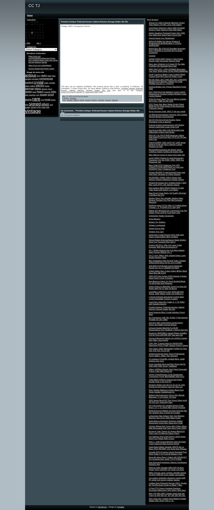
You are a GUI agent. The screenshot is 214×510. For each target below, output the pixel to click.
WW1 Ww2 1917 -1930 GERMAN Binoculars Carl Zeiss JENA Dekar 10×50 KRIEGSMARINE (168, 70)
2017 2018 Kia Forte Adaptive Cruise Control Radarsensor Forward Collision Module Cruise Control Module (167, 94)
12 (32, 32)
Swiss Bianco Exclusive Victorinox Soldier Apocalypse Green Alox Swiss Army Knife (166, 422)
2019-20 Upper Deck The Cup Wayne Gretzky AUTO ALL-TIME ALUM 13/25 (167, 100)
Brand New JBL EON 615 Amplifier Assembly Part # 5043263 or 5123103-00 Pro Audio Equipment (167, 51)
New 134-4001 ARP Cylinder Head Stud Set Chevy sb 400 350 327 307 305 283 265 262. (167, 494)
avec (44, 75)
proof (51, 94)
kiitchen (94, 100)
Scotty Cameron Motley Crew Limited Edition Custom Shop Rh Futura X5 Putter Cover (167, 75)
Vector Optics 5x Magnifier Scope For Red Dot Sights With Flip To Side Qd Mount (168, 288)
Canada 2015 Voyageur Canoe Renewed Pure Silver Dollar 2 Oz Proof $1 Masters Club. (168, 453)
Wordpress (102, 507)
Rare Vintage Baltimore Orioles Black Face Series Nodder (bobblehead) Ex (166, 391)
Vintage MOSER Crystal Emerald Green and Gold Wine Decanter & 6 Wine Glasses (167, 173)
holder (82, 100)
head (34, 92)
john (53, 91)
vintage (33, 111)
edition (32, 86)
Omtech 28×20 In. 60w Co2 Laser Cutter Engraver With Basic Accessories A (165, 246)
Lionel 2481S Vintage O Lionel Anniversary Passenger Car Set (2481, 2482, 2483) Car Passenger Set (166, 160)
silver (45, 104)
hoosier (87, 100)
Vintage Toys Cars (156, 232)
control (29, 82)
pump (28, 99)
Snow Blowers (154, 219)
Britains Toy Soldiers (157, 222)
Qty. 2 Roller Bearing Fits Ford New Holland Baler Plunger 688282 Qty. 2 (166, 251)
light (26, 95)
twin (47, 107)
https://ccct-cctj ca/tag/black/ (39, 65)
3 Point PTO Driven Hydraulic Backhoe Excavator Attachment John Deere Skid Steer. (167, 489)
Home (30, 15)
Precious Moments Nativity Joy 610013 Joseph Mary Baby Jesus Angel (168, 339)
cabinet (76, 100)
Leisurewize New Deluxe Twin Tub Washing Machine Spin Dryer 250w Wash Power (166, 417)
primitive (73, 98)
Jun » (38, 43)
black (49, 76)
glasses (44, 89)
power (43, 94)
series (53, 100)
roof (42, 100)
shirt (26, 105)
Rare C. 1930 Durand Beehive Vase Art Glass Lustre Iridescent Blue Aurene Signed (167, 443)
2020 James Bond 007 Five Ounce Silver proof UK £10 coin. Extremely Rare (168, 401)
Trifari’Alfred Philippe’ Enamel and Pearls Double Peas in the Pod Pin (165, 381)
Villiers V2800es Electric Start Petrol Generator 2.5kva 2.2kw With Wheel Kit (168, 370)
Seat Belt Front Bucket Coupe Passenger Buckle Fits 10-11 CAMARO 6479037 (165, 267)
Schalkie (120, 507)
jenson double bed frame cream (41, 69)
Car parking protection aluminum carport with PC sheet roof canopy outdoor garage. (167, 479)
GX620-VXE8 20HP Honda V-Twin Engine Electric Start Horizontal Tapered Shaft (166, 60)
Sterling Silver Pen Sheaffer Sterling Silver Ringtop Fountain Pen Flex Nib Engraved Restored (166, 200)
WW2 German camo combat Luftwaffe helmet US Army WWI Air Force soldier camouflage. (167, 474)
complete (35, 79)
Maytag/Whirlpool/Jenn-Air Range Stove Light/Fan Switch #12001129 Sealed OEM (166, 151)
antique (30, 75)
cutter (46, 83)
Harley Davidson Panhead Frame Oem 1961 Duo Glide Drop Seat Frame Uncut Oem (167, 34)
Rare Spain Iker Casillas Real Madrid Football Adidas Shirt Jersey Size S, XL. (167, 500)
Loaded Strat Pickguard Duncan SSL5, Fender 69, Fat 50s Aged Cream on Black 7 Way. (168, 484)
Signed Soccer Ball (156, 228)
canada (28, 79)
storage (108, 100)
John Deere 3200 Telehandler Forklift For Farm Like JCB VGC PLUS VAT (168, 350)
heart (40, 91)
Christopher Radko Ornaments (161, 216)
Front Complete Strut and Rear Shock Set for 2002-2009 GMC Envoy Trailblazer (167, 365)
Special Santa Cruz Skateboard (161, 38)
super (43, 107)
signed (35, 104)
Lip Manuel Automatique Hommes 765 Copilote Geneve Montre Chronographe (168, 116)
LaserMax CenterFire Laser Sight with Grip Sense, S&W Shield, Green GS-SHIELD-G (166, 293)
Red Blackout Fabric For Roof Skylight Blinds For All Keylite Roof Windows (167, 282)
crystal (38, 82)
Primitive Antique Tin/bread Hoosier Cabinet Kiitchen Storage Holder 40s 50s (166, 308)
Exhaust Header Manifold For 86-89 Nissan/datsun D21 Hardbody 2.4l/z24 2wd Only (168, 329)
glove (50, 89)
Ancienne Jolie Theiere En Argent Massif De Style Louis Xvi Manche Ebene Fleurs (167, 432)
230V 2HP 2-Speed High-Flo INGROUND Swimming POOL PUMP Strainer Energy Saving (168, 344)
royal (47, 99)
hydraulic (47, 92)
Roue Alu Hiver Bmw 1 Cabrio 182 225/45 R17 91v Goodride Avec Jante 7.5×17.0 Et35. (168, 458)
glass (38, 88)
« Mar (28, 43)
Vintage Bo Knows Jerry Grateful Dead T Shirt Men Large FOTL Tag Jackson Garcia (167, 184)
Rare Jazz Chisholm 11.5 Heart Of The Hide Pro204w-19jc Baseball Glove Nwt (167, 65)
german (29, 88)
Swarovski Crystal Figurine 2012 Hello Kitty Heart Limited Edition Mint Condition (166, 236)
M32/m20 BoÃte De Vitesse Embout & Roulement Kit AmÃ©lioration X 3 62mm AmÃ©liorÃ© (165, 43)
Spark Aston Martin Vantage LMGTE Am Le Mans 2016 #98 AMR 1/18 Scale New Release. (168, 448)
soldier (27, 107)
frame (47, 86)
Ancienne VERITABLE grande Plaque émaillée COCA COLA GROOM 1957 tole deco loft (168, 334)
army (39, 76)
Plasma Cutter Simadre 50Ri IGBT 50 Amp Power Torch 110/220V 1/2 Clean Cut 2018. (166, 469)
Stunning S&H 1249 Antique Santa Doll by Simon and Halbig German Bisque (166, 324)
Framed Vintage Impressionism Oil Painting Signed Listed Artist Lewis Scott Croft (166, 126)
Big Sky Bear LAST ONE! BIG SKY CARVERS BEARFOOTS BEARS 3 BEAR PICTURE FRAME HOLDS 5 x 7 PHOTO (168, 82)
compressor (46, 78)
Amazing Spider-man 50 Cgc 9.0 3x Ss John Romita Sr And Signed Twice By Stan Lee (167, 386)
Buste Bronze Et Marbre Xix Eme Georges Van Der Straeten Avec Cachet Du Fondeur (168, 412)
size (51, 105)
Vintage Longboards (157, 225)
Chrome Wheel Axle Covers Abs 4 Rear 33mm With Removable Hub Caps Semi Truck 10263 (168, 427)
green (28, 91)
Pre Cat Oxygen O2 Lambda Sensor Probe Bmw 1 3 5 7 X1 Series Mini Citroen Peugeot (167, 407)
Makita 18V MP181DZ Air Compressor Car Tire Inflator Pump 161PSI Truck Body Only (168, 212)
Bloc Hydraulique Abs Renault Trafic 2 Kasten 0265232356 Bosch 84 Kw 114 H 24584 (167, 262)
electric (40, 85)
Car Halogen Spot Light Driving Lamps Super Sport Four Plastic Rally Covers (167, 438)
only (37, 95)
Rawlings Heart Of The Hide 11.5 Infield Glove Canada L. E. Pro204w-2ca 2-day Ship (167, 206)
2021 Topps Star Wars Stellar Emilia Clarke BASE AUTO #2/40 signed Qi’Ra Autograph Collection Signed (166, 106)
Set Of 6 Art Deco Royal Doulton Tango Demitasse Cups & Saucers (165, 121)
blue (54, 76)
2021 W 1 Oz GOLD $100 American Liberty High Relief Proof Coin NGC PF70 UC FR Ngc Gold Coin (167, 137)
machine (32, 95)
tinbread (115, 100)
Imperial (152, 56)
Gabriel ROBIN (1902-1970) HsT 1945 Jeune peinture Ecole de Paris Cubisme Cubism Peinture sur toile (167, 145)
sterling (33, 107)
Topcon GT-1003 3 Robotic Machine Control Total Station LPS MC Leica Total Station (167, 24)
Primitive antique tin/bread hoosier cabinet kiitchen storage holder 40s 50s (102, 89)
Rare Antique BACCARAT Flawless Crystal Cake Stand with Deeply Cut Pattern (166, 189)
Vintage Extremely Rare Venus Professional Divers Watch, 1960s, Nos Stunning (166, 355)
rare (36, 98)
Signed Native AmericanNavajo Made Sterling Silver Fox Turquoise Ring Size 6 (167, 241)
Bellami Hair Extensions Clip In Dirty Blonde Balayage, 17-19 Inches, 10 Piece (166, 396)
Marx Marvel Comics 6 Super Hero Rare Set (167, 155)
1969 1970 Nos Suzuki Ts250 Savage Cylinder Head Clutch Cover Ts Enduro (168, 277)
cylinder (52, 83)
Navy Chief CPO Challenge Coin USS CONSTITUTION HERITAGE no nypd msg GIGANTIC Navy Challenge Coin (166, 167)
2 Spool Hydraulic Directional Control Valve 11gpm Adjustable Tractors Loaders (166, 298)
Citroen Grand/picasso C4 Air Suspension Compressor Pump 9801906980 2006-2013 (166, 375)
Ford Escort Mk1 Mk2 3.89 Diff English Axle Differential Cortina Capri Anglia (166, 131)
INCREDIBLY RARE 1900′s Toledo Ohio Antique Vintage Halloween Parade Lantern (166, 179)
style (39, 107)
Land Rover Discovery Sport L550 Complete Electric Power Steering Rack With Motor (167, 29)
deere (27, 86)
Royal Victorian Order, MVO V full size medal (167, 111)
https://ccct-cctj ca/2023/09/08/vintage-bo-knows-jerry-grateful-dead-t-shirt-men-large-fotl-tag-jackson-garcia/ (43, 59)
